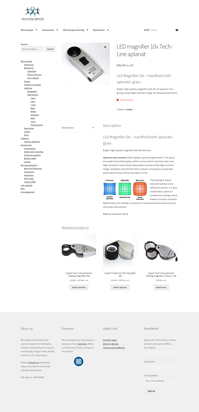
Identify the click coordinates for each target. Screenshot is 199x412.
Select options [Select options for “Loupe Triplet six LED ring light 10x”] (120, 287)
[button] (105, 47)
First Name (149, 347)
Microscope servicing (73, 29)
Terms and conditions (114, 347)
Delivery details (111, 343)
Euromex (82, 343)
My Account (99, 29)
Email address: (151, 375)
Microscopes (27, 29)
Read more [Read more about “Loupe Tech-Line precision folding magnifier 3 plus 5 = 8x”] (161, 287)
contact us (33, 362)
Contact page (110, 339)
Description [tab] (68, 127)
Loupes (129, 109)
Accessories (48, 29)
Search (24, 44)
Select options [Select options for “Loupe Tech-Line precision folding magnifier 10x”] (79, 287)
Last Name (149, 361)
